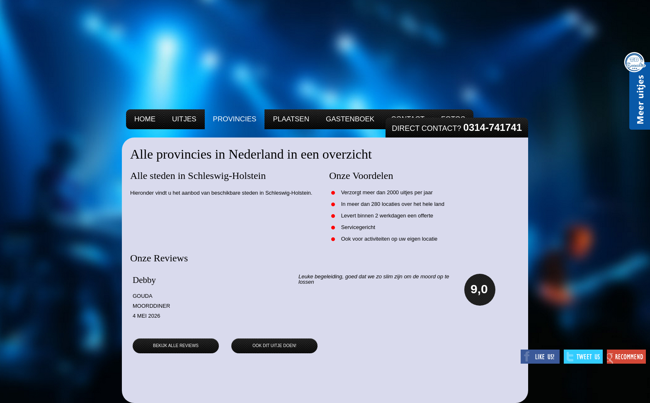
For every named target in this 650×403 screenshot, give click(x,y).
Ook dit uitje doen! (274, 345)
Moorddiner (151, 306)
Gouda (143, 296)
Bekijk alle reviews (176, 345)
